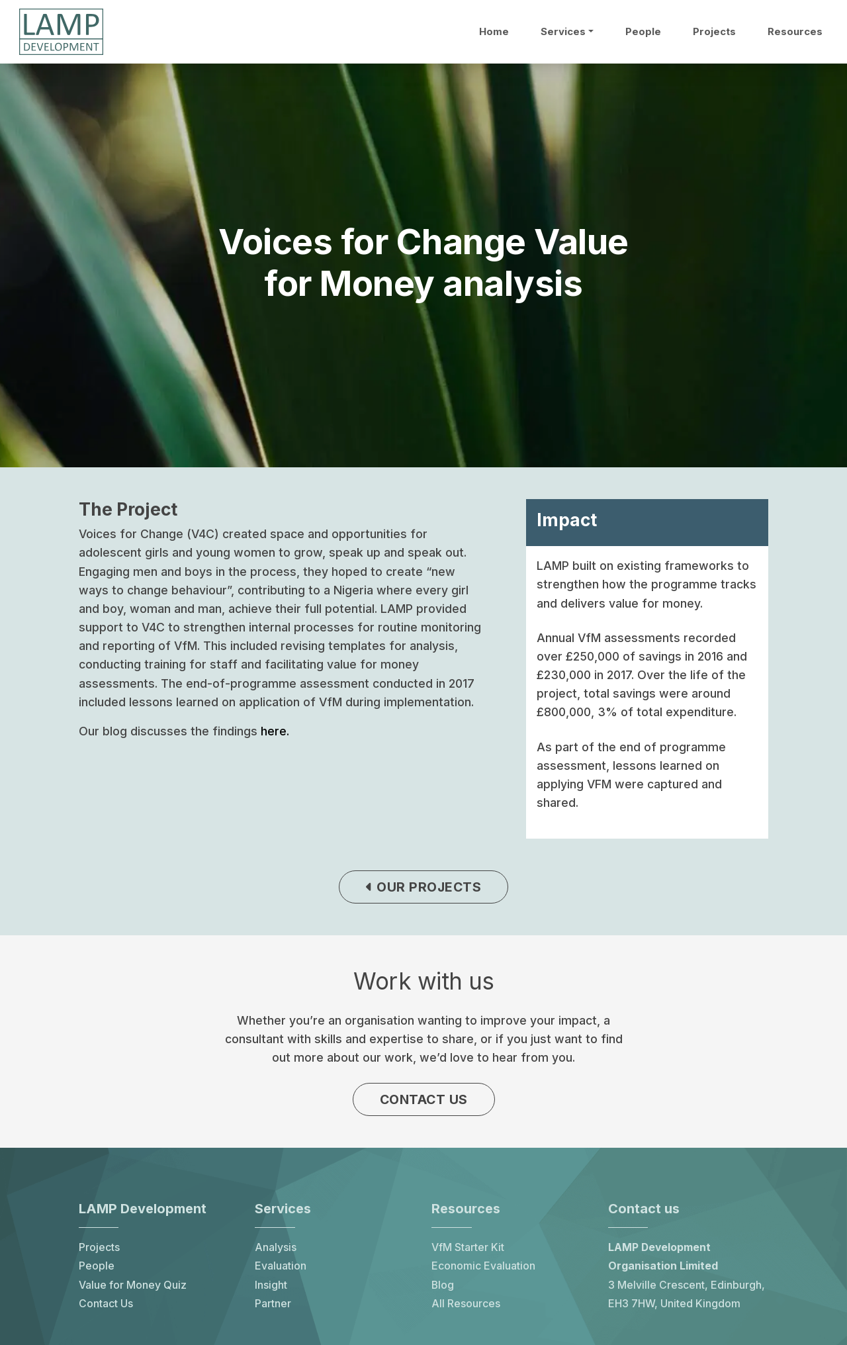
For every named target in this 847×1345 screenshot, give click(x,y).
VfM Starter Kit (467, 1247)
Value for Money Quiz (133, 1285)
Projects (714, 32)
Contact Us (106, 1303)
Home (494, 32)
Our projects (423, 887)
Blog (442, 1285)
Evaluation (280, 1266)
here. (275, 731)
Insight (271, 1285)
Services (563, 32)
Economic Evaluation (483, 1266)
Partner (273, 1303)
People (643, 32)
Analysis (275, 1247)
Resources (795, 32)
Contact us (424, 1099)
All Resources (465, 1303)
